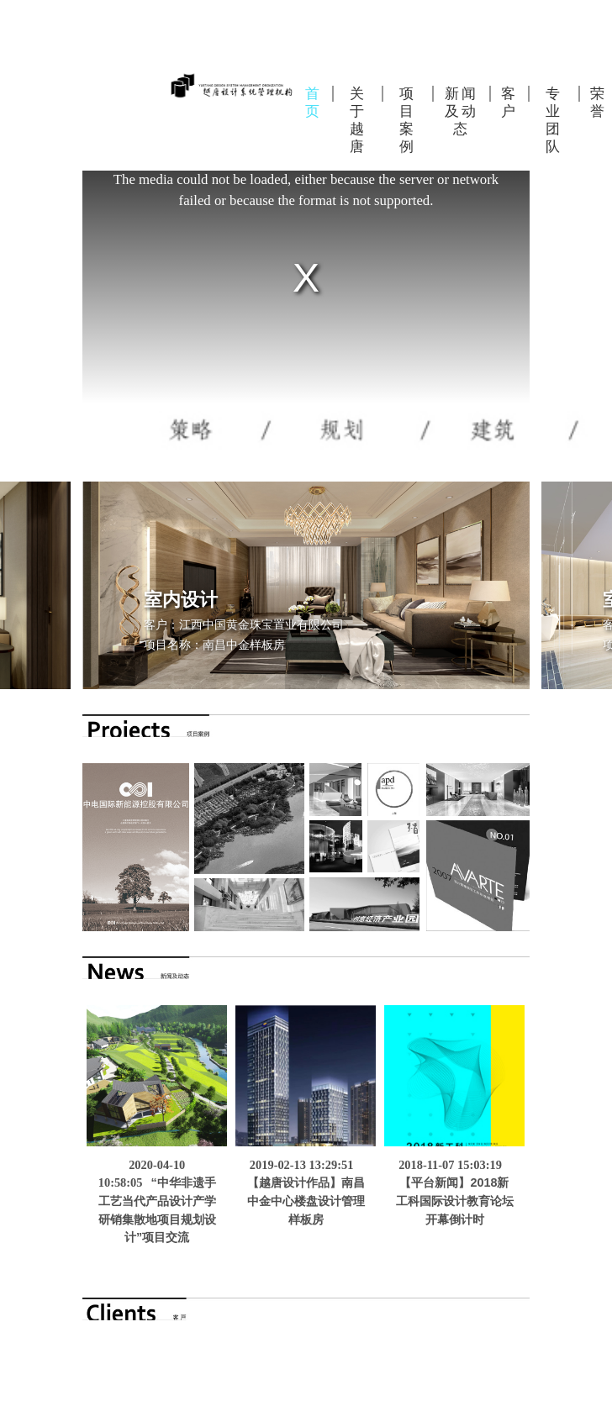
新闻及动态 (461, 111)
